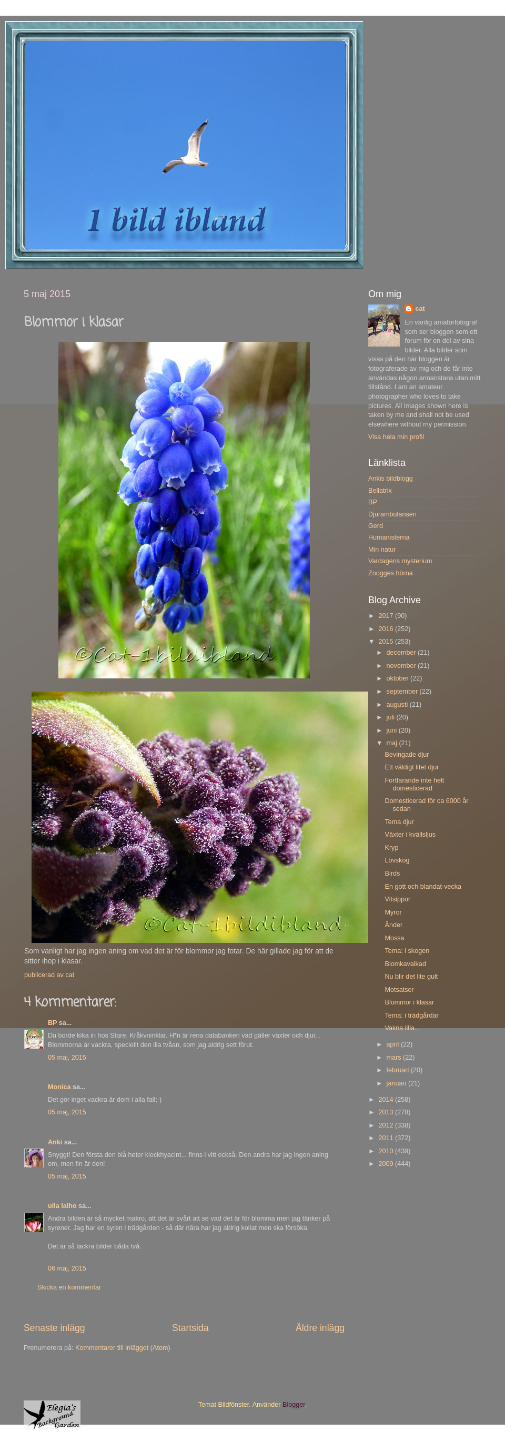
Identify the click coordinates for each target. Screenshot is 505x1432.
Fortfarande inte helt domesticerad (414, 784)
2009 (386, 1163)
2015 (386, 641)
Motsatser (399, 989)
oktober (399, 678)
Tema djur (399, 822)
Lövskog (397, 860)
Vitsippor (397, 899)
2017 (386, 615)
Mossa (394, 938)
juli (392, 717)
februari (399, 1070)
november (402, 665)
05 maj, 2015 (67, 1057)
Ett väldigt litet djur (412, 767)
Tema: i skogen (407, 950)
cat (420, 308)
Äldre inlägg (320, 1328)
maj (393, 743)
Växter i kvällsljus (410, 834)
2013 (386, 1112)
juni (393, 730)
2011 (386, 1138)
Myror (393, 912)
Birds (392, 873)
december (402, 652)
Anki (55, 1142)
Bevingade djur (407, 754)
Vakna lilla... (402, 1028)
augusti (398, 704)
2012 (386, 1125)
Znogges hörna (390, 573)
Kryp (391, 847)
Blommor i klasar (409, 1002)
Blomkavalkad (405, 964)
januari (397, 1083)
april (394, 1044)
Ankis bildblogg (390, 478)
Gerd (375, 526)
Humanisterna (388, 537)
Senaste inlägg (54, 1328)
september (403, 691)
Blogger (293, 1404)
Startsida (190, 1328)
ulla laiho (62, 1206)
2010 (386, 1151)
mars (395, 1057)
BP (52, 1023)
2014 (386, 1099)
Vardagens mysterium (400, 561)
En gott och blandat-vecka (423, 886)
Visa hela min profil (396, 437)
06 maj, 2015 (67, 1268)
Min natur (382, 549)
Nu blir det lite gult (411, 976)
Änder (393, 925)
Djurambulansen (392, 514)
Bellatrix (380, 490)
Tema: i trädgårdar (411, 1015)
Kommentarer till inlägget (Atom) (122, 1348)
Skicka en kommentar (69, 1287)
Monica (59, 1087)
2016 (386, 629)
